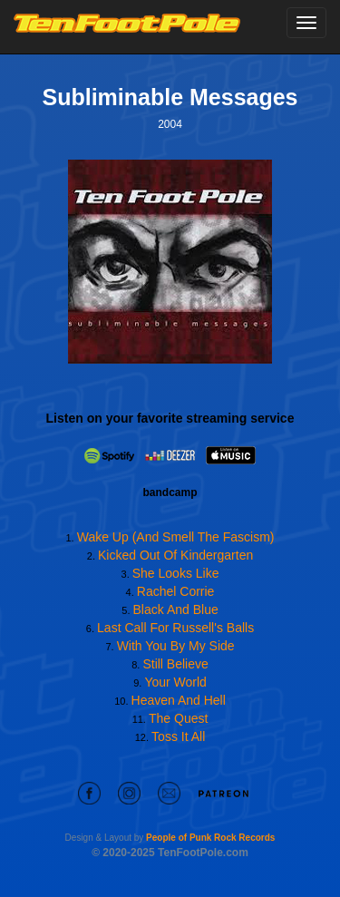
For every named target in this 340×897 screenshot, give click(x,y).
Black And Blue (176, 609)
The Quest (178, 718)
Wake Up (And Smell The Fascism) (176, 537)
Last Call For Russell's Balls (175, 627)
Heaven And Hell (178, 700)
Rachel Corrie (176, 591)
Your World (175, 682)
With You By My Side (176, 646)
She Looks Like (175, 573)
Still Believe (175, 664)
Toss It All (178, 736)
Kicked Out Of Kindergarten (175, 555)
